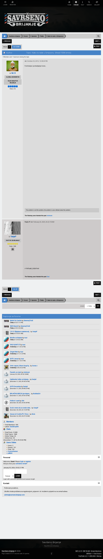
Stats (8, 430)
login (21, 462)
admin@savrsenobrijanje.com (14, 495)
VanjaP (34, 332)
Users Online (11, 443)
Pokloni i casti (14, 401)
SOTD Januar (14, 359)
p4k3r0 (10, 453)
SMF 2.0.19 (78, 551)
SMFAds (88, 553)
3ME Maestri (14, 326)
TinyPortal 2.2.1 (83, 556)
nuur (25, 338)
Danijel (34, 380)
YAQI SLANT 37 (15, 345)
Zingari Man (14, 352)
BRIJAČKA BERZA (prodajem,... (20, 394)
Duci (48, 276)
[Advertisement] (51, 515)
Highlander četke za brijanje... (20, 380)
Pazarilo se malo (15, 373)
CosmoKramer (13, 452)
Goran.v (34, 366)
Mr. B (13, 73)
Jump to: (82, 306)
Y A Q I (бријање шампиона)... (20, 332)
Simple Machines (96, 551)
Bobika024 (36, 394)
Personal (6, 458)
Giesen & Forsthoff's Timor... (19, 414)
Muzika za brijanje (16, 338)
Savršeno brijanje (8, 551)
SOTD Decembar (15, 387)
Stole (33, 414)
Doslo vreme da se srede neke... (20, 408)
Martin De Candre (15, 321)
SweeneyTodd (28, 321)
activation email (21, 464)
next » (97, 41)
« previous (6, 41)
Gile (23, 401)
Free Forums (97, 553)
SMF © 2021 (86, 551)
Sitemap (98, 556)
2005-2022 (92, 556)
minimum (26, 373)
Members (10, 422)
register (28, 462)
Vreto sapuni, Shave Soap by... (20, 366)
